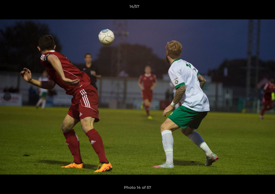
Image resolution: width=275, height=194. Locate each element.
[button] (252, 7)
